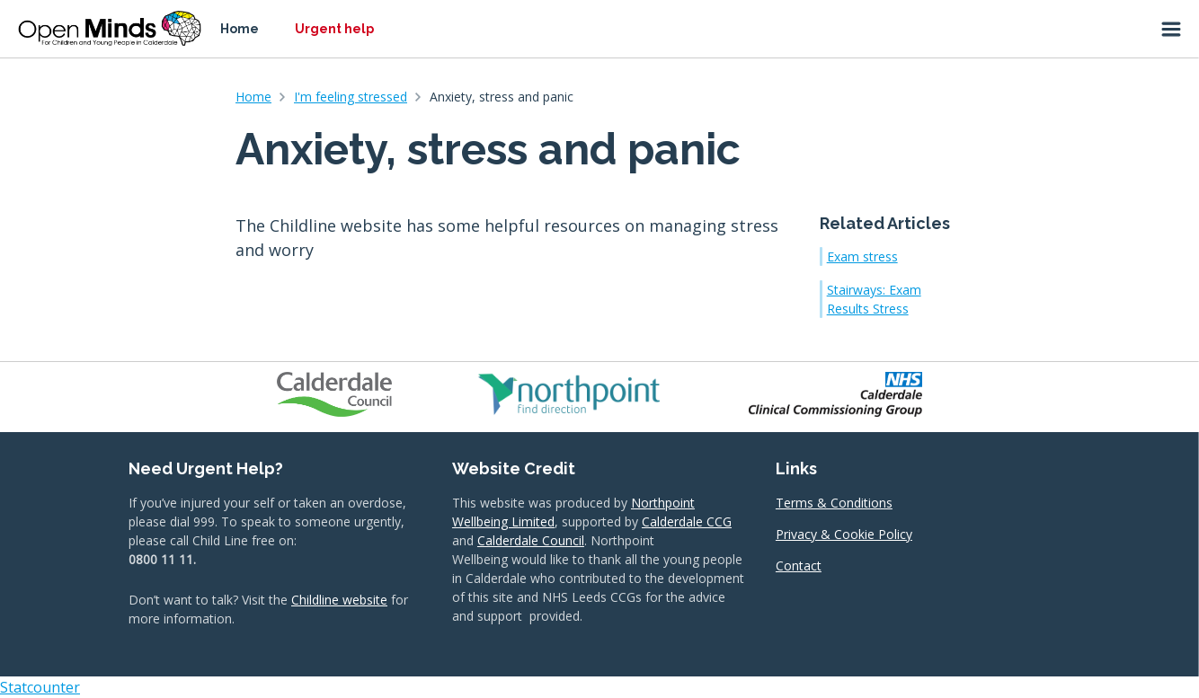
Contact (799, 565)
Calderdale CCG (687, 521)
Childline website (339, 599)
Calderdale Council (530, 540)
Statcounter (40, 687)
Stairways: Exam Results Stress (874, 299)
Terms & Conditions (834, 502)
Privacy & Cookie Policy (844, 534)
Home (239, 29)
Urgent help (334, 29)
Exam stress (862, 256)
